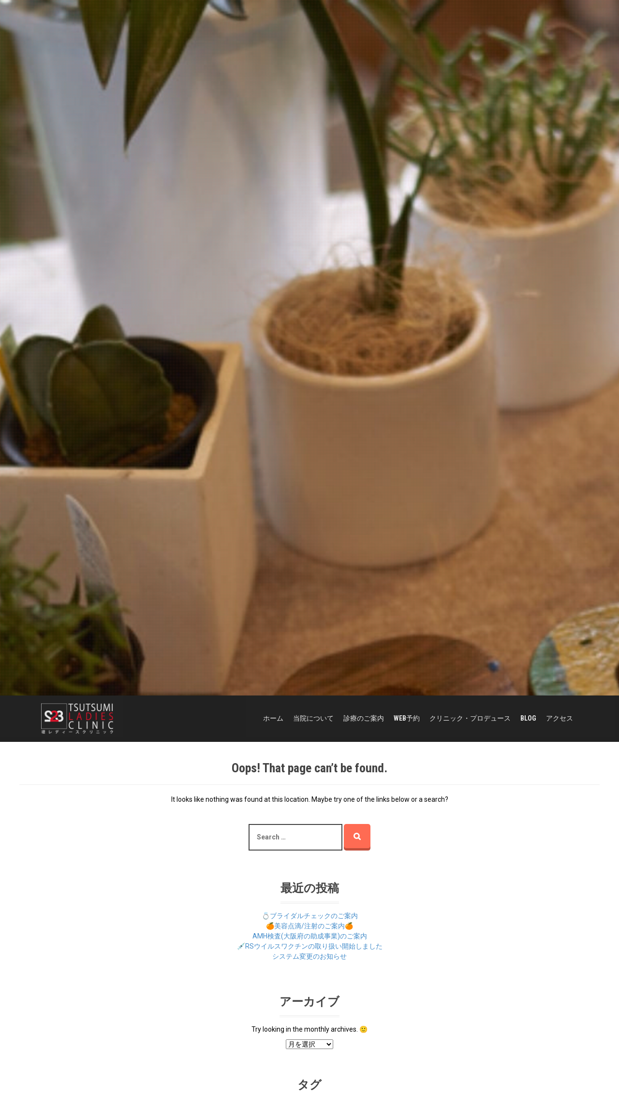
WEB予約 (407, 718)
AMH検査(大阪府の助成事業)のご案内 (309, 936)
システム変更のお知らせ (309, 956)
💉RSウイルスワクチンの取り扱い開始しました (310, 946)
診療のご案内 (363, 718)
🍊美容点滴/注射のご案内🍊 (309, 926)
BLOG (528, 718)
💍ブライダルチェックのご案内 (310, 916)
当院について (313, 718)
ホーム (273, 718)
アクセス (559, 718)
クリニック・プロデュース (470, 718)
